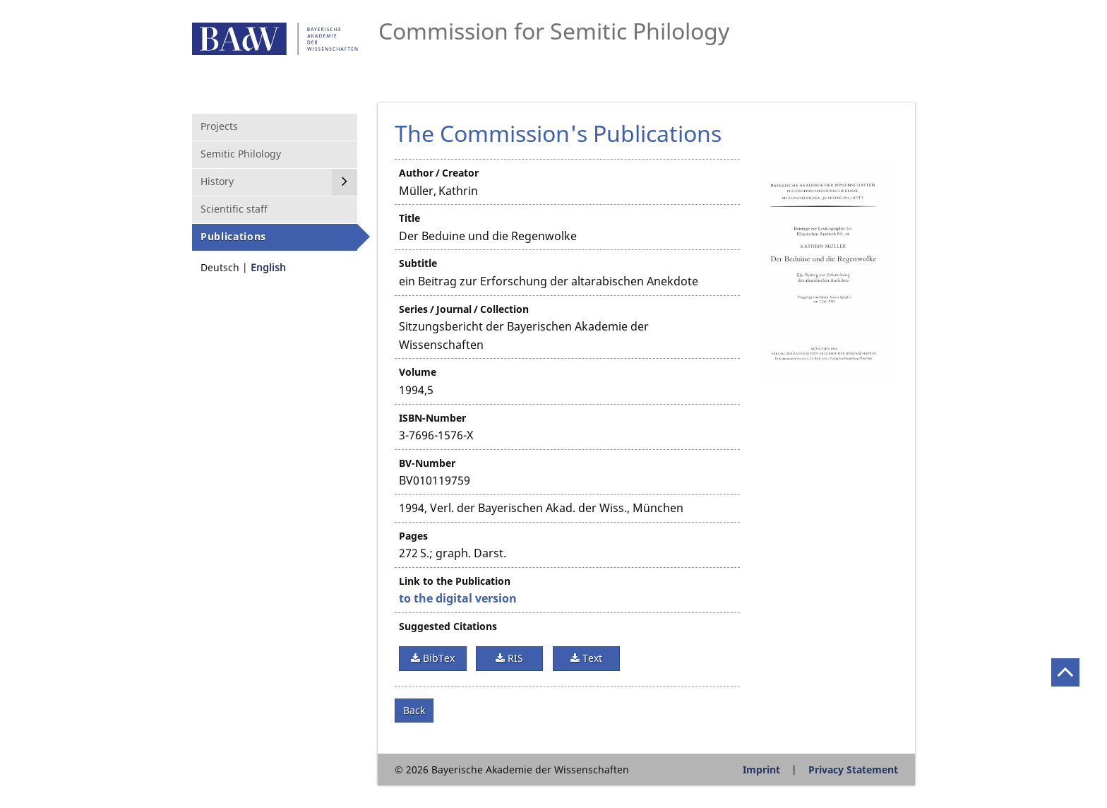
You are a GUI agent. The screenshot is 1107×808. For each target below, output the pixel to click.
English (268, 267)
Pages (413, 535)
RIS (514, 658)
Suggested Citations (448, 626)
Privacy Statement (853, 769)
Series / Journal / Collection (464, 309)
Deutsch (220, 267)
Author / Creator (439, 172)
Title (409, 218)
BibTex (437, 658)
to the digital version (458, 598)
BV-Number (427, 463)
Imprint (761, 769)
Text (591, 658)
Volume (417, 372)
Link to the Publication (454, 581)
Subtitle (418, 263)
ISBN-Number (432, 417)
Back (414, 710)
